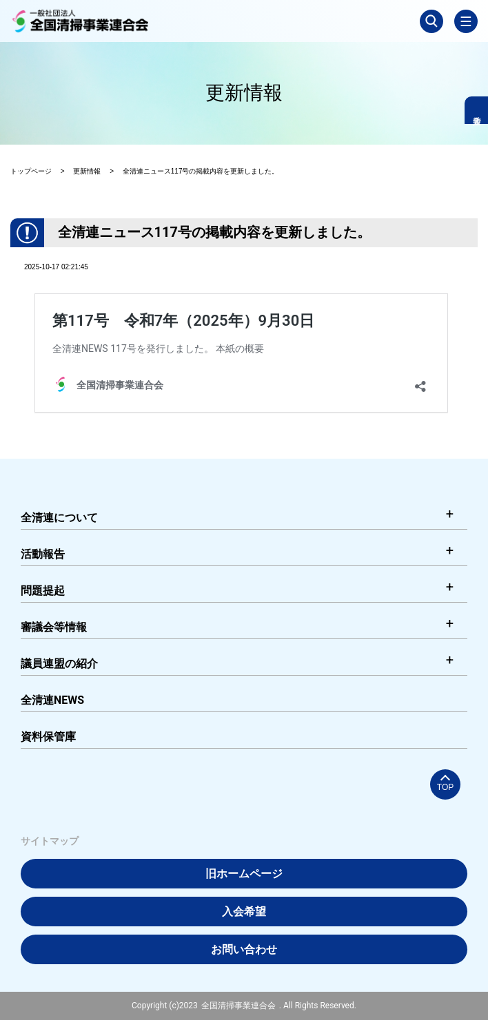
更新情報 (87, 171)
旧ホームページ (244, 874)
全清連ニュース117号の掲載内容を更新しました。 (201, 171)
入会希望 (244, 911)
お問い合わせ (244, 949)
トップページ (31, 171)
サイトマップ (50, 840)
